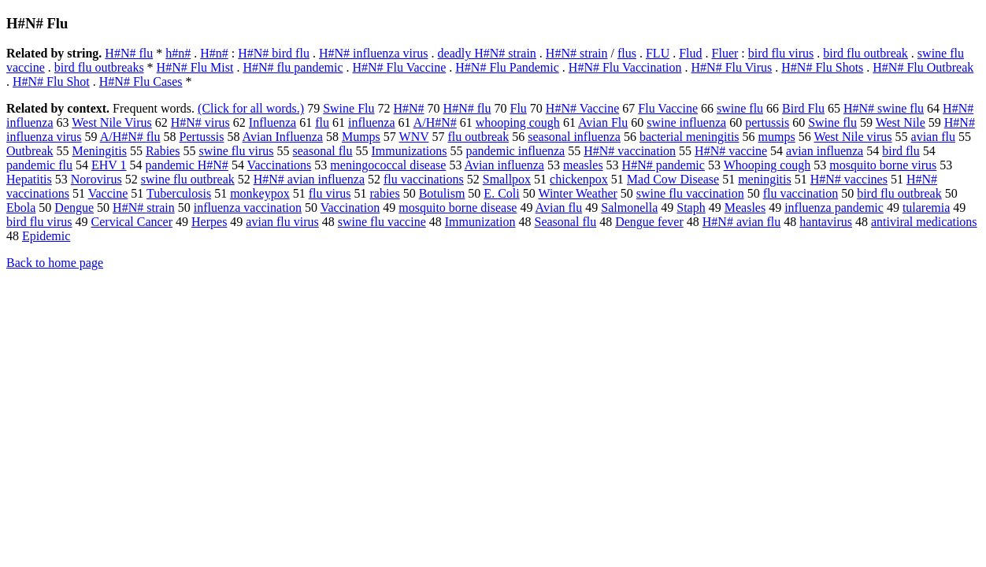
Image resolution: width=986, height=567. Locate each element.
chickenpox (579, 179)
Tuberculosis (178, 193)
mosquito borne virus (882, 165)
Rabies (163, 151)
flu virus (330, 193)
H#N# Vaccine (582, 108)
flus (626, 53)
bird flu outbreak (865, 53)
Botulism (442, 193)
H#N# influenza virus (373, 53)
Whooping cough (767, 165)
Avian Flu (603, 122)
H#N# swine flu (883, 108)
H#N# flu (129, 53)
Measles (745, 207)
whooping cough (518, 122)
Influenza (272, 122)
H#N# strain (577, 53)
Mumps (361, 136)
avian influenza (824, 151)
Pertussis (202, 136)
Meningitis (99, 151)
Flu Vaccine (668, 108)
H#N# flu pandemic (293, 67)
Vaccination (350, 207)
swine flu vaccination (690, 193)
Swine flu (832, 122)
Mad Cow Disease (673, 179)
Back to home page (54, 262)
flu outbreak (478, 136)
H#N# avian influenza (309, 179)
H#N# (409, 108)
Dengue (74, 207)
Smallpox (507, 179)
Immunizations (409, 151)
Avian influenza (504, 165)
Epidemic (46, 236)
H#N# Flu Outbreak (923, 67)
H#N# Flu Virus (732, 67)
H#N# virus (200, 122)
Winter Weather (577, 193)
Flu (518, 108)
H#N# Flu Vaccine (399, 67)
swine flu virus (235, 151)
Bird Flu (803, 108)
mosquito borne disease (457, 207)
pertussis (767, 122)
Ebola (20, 207)
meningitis (764, 179)
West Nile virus (852, 136)
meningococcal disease (388, 165)
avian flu (933, 136)
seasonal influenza (574, 136)
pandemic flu (39, 165)
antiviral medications (924, 221)
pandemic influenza (515, 151)
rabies (384, 193)
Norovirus (96, 179)
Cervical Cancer (132, 221)
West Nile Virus (111, 122)
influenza (371, 122)
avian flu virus (282, 221)
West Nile (900, 122)
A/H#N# (435, 122)
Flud (690, 53)
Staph (690, 207)
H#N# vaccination (630, 151)
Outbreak (30, 151)
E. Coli (501, 193)
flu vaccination (801, 193)
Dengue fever (649, 221)
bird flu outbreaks (99, 67)
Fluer (725, 53)
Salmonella (629, 207)
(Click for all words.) (251, 108)
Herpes (209, 221)
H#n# (214, 53)
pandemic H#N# (187, 165)
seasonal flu (323, 151)
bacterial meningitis (689, 136)
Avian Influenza (283, 136)
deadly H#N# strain (487, 53)
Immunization (480, 221)
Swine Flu (348, 108)
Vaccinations (279, 165)
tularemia (926, 207)
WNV (414, 136)
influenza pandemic (834, 207)
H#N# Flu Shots (822, 67)
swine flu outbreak (188, 179)
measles (583, 165)
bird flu (901, 151)
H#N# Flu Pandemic (507, 67)
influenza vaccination (248, 207)
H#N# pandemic (663, 165)
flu (322, 122)
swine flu (740, 108)
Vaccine (108, 193)
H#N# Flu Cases (141, 81)
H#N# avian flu (741, 221)
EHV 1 (109, 165)
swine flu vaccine (382, 221)
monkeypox (260, 193)
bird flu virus (781, 53)
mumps (776, 136)
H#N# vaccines (849, 179)
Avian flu (559, 207)
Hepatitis (29, 179)
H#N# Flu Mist (195, 67)
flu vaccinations (424, 179)
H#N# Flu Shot (51, 81)
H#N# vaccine (731, 151)
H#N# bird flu (274, 53)
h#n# (178, 53)
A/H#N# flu (130, 136)
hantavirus (825, 221)
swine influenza (686, 122)
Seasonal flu (566, 221)
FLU (657, 53)
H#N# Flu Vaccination (625, 67)
